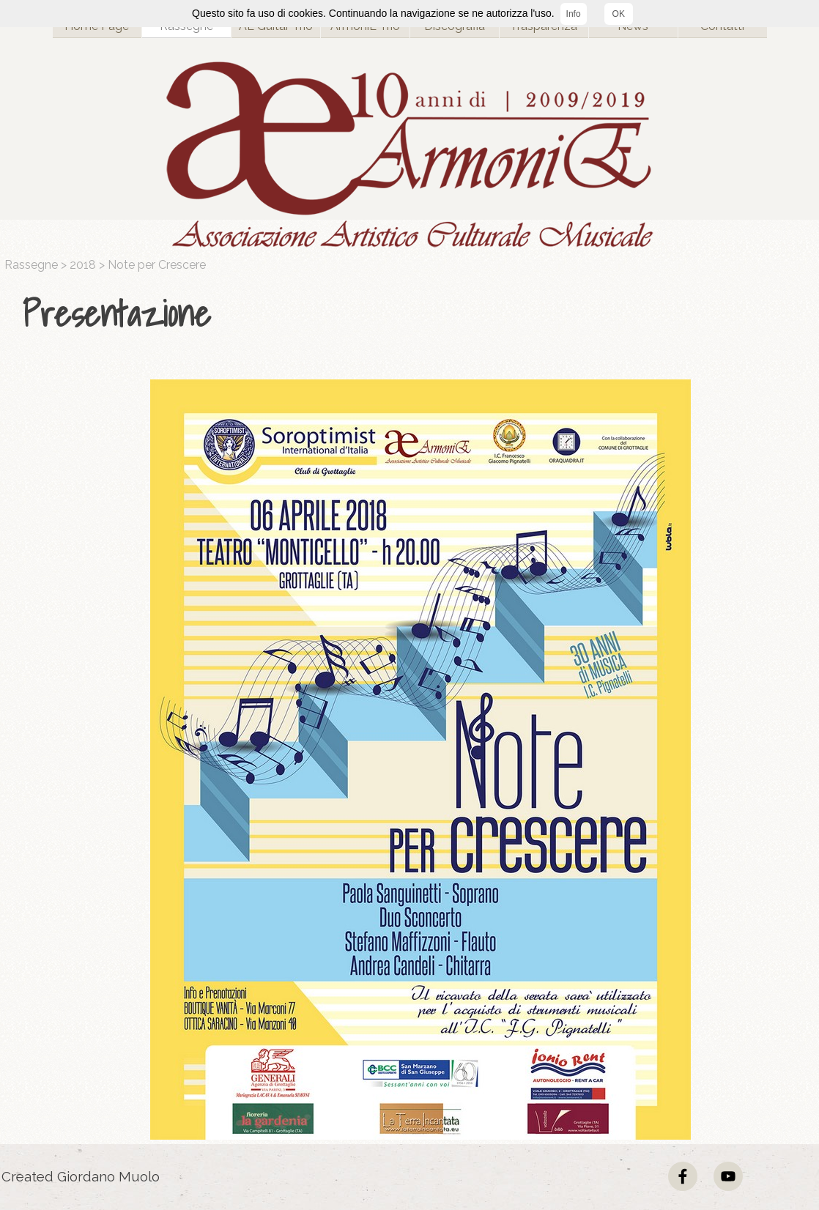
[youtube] (728, 1176)
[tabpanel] (413, 314)
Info (573, 14)
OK (618, 14)
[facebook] (682, 1176)
